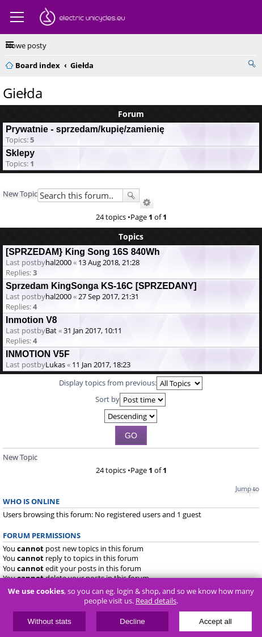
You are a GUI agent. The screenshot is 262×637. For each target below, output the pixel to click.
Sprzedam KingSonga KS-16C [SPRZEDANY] (101, 286)
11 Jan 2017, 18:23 (101, 364)
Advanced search (147, 202)
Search (131, 195)
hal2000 (58, 262)
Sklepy (20, 153)
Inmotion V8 (31, 320)
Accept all (215, 621)
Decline (132, 621)
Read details (156, 601)
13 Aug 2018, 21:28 (109, 262)
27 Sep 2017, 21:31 (108, 296)
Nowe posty (26, 45)
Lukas (55, 364)
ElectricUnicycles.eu (82, 18)
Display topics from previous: (130, 383)
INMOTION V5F (38, 354)
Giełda (23, 92)
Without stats (49, 621)
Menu (17, 17)
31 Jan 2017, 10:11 (93, 330)
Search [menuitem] (251, 63)
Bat (51, 330)
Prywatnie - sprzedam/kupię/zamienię (85, 129)
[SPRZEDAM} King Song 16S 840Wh (83, 252)
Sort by (130, 399)
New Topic (20, 193)
